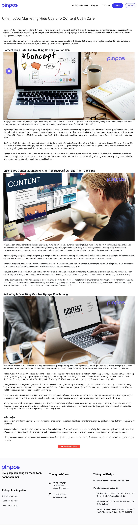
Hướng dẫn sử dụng (80, 5)
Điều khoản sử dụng (9, 496)
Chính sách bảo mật (9, 506)
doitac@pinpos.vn (60, 497)
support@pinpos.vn (60, 488)
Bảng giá (94, 5)
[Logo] (10, 5)
